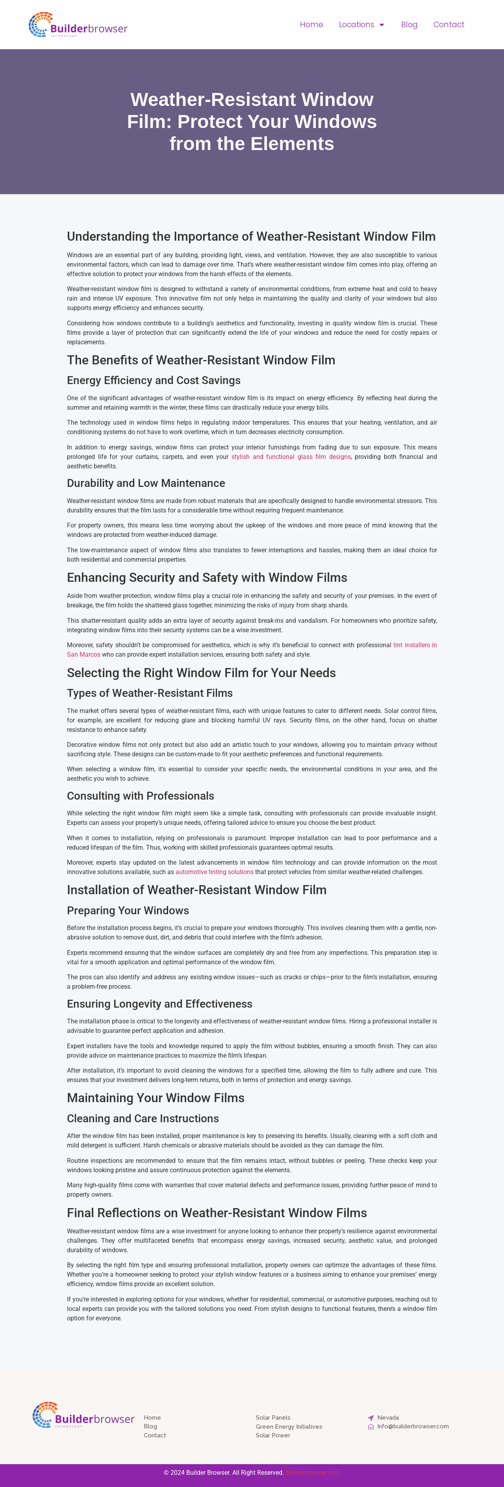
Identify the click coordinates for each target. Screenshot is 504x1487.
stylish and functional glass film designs (291, 456)
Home (311, 24)
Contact (449, 24)
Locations (362, 24)
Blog (409, 24)
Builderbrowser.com (312, 1472)
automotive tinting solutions (215, 872)
